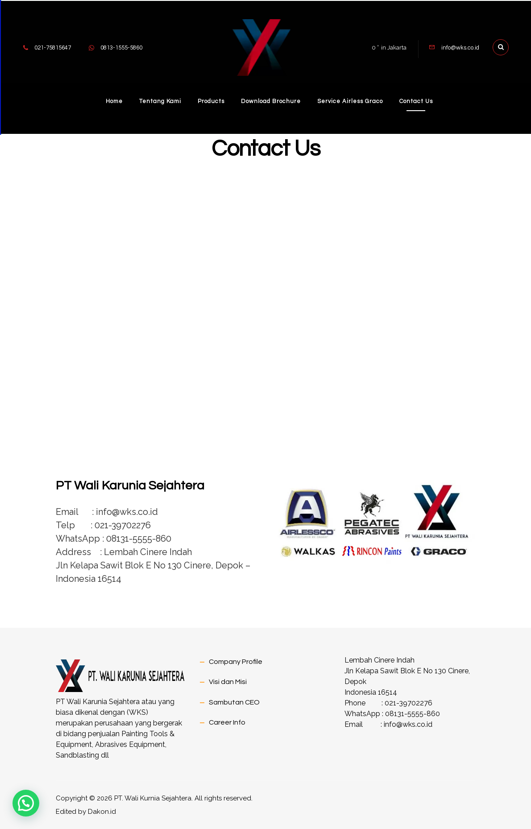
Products (210, 100)
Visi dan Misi (228, 681)
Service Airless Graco (352, 100)
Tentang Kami (158, 100)
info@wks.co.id (408, 724)
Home (110, 100)
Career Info (227, 721)
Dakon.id (102, 811)
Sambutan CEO (234, 701)
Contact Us (419, 100)
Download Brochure (271, 100)
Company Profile (235, 661)
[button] (25, 803)
